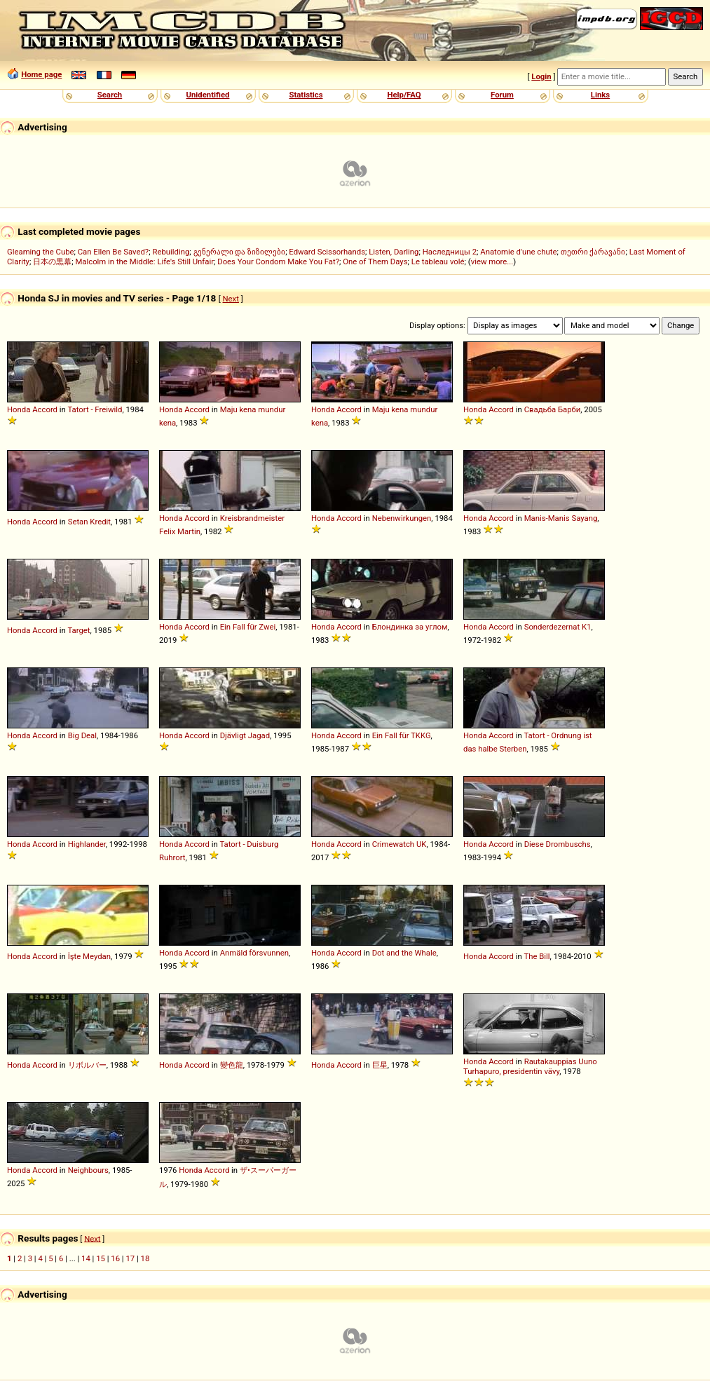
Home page (41, 74)
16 (115, 1258)
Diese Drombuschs (557, 844)
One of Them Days (375, 261)
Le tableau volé (438, 261)
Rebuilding (170, 252)
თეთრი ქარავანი (593, 252)
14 (85, 1258)
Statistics (305, 95)
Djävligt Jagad (245, 735)
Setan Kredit (89, 521)
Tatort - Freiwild (94, 409)
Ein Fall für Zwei (248, 627)
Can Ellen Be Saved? (113, 252)
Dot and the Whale (404, 953)
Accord (44, 409)
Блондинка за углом (410, 627)
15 (100, 1258)
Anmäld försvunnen (254, 953)
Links (600, 95)
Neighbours (88, 1170)
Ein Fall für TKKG (401, 735)
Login (541, 76)
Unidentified (208, 95)
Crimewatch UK (399, 844)
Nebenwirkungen (402, 518)
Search (109, 95)
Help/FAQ (404, 95)
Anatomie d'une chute (518, 252)
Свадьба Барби (552, 409)
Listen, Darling (393, 252)
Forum (502, 95)
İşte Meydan (89, 956)
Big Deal (82, 735)
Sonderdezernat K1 (558, 627)
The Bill (536, 956)
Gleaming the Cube (40, 252)
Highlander (87, 844)
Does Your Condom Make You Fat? (278, 261)
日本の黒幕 (52, 261)
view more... (492, 261)
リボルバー (87, 1065)
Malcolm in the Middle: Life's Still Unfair (144, 261)
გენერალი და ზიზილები (239, 252)
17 (130, 1258)
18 (145, 1258)
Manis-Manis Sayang (561, 518)
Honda (18, 409)
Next (231, 299)
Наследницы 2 (450, 252)
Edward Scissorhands (327, 252)
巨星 (380, 1065)
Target (78, 630)
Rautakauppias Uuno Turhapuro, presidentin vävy (530, 1066)
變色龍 (231, 1065)
